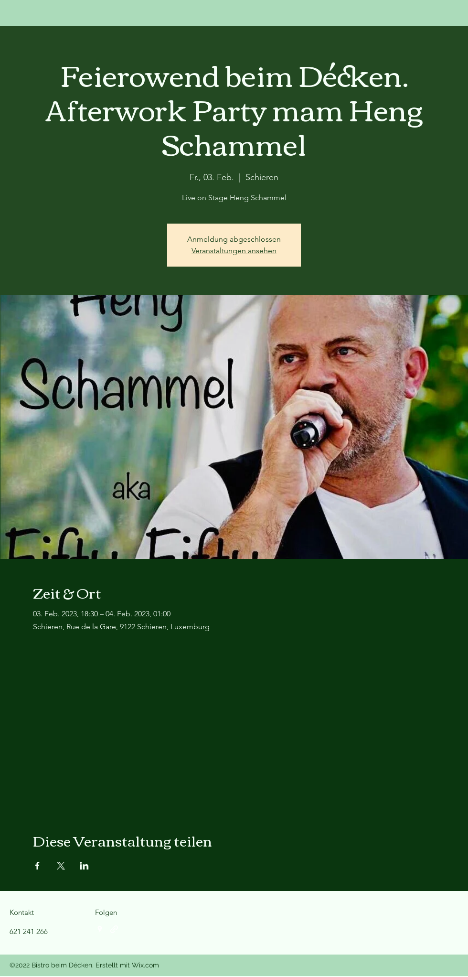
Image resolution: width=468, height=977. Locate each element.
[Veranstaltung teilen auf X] (60, 866)
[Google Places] (100, 929)
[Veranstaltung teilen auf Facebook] (37, 866)
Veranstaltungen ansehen (234, 250)
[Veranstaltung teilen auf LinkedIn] (84, 866)
